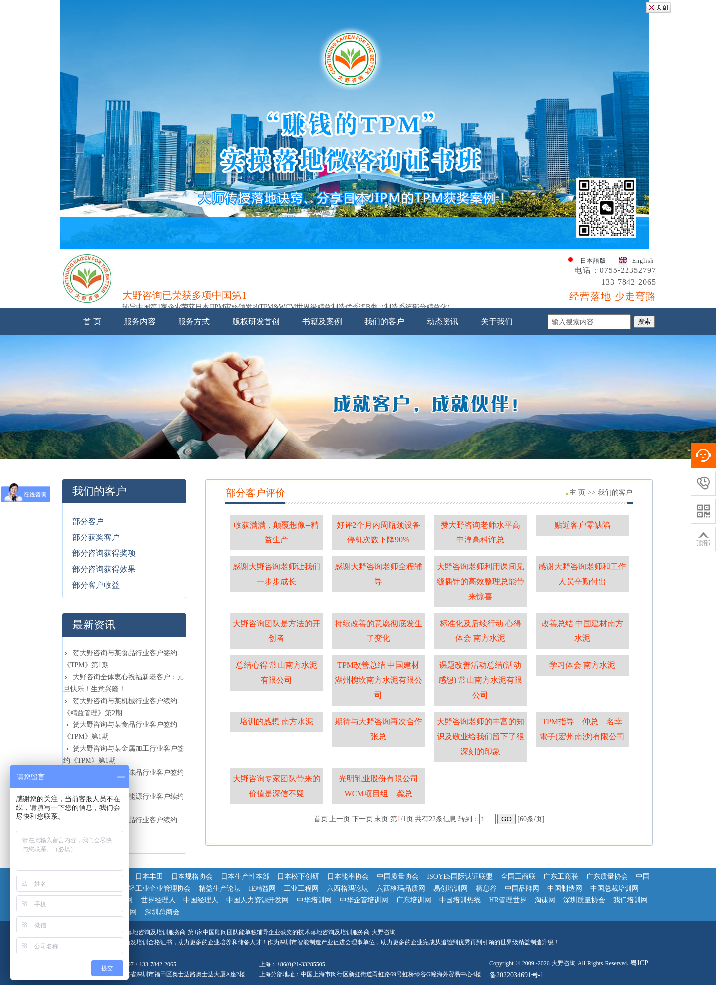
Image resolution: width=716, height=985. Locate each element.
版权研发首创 (256, 321)
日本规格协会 (192, 876)
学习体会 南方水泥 (582, 665)
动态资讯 (442, 321)
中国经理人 (200, 900)
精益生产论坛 (220, 888)
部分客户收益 (96, 585)
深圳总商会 (162, 912)
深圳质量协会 (584, 900)
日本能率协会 (348, 876)
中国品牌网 (522, 888)
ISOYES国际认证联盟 (460, 876)
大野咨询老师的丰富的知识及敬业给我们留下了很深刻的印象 (480, 736)
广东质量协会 (607, 876)
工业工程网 (301, 888)
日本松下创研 (298, 876)
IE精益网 (262, 888)
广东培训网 (413, 900)
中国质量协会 (398, 876)
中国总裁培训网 (614, 888)
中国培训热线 (460, 900)
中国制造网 (564, 888)
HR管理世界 (507, 900)
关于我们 (497, 321)
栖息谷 (486, 888)
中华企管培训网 (364, 900)
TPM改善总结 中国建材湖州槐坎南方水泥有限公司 (378, 680)
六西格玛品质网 (400, 888)
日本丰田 (149, 876)
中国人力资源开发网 (257, 900)
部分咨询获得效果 (104, 569)
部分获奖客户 (96, 537)
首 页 (92, 321)
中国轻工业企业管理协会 (152, 888)
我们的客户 (384, 321)
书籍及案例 (322, 321)
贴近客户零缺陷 (582, 525)
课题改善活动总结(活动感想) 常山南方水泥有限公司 (480, 680)
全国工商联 (518, 876)
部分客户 (88, 521)
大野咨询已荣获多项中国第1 (184, 298)
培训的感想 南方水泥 (276, 721)
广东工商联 (560, 876)
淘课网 (545, 900)
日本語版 (593, 260)
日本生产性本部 (245, 876)
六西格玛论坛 (347, 888)
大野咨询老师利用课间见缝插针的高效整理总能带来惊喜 (480, 581)
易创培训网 (450, 888)
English (643, 260)
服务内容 (140, 321)
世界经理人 (158, 900)
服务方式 (194, 321)
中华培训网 (314, 900)
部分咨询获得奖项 (104, 553)
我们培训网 (630, 900)
